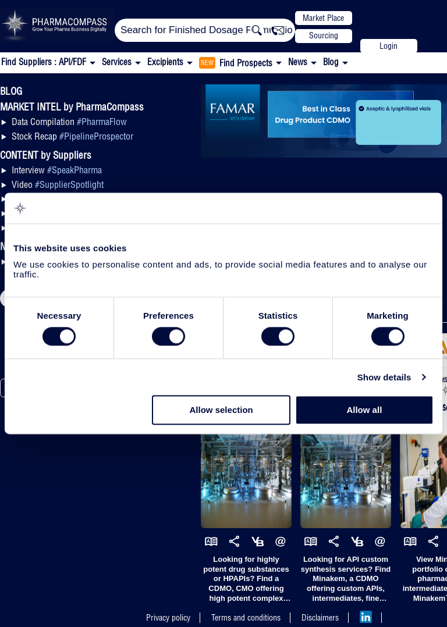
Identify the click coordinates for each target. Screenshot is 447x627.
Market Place (323, 18)
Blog (331, 61)
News (297, 61)
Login (388, 46)
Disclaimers (320, 617)
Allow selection (221, 410)
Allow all (364, 410)
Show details (384, 377)
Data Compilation (69, 121)
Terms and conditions (246, 617)
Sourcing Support (323, 36)
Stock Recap (72, 136)
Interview (57, 170)
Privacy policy (168, 617)
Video (58, 184)
